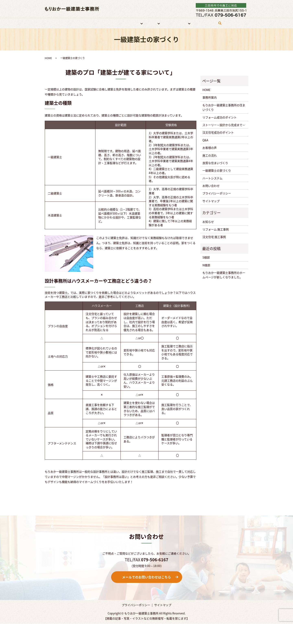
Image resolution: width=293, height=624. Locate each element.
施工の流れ (209, 155)
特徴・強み (112, 23)
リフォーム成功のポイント (219, 117)
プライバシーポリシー (216, 193)
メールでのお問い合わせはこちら (146, 577)
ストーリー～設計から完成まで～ (223, 125)
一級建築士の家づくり (216, 171)
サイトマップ (211, 201)
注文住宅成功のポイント (218, 133)
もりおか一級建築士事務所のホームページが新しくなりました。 (223, 275)
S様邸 (206, 258)
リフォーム (131, 23)
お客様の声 (209, 148)
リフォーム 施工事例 (215, 229)
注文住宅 (150, 23)
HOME (77, 23)
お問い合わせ (203, 23)
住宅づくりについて (175, 23)
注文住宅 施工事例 (214, 237)
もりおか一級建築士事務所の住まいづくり (223, 107)
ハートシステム (212, 178)
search (221, 24)
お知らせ (208, 222)
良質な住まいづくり (215, 163)
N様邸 (206, 265)
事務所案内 (93, 23)
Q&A (205, 140)
